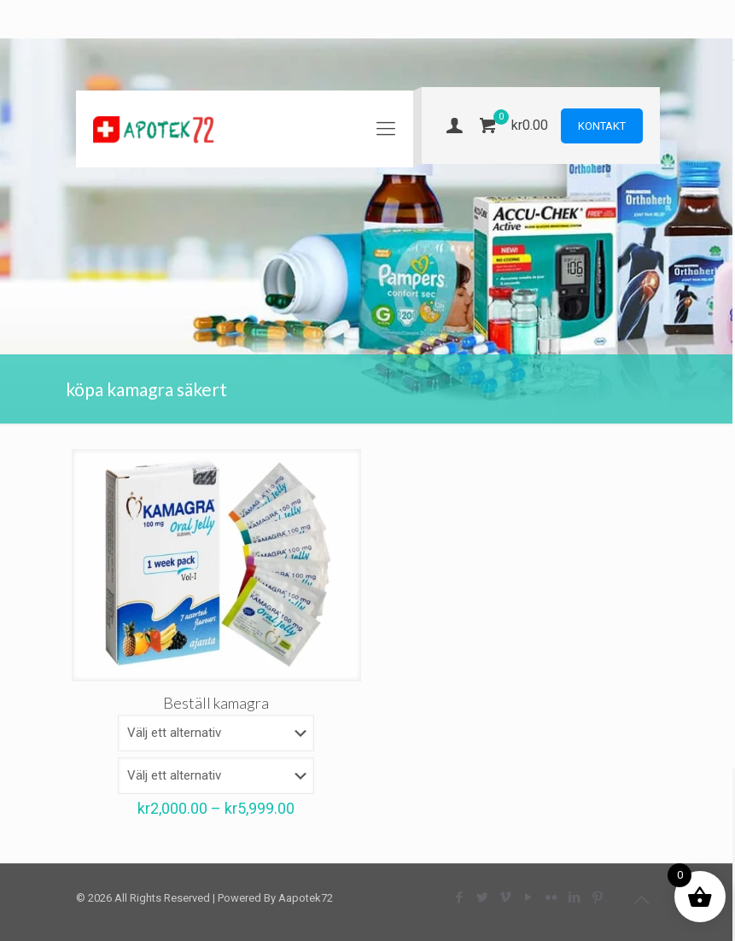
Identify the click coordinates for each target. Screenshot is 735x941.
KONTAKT (602, 126)
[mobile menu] (385, 128)
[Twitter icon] (483, 897)
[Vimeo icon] (506, 897)
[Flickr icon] (552, 897)
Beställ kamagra (216, 702)
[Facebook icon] (460, 897)
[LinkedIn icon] (575, 897)
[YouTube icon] (529, 897)
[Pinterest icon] (598, 897)
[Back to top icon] (642, 900)
